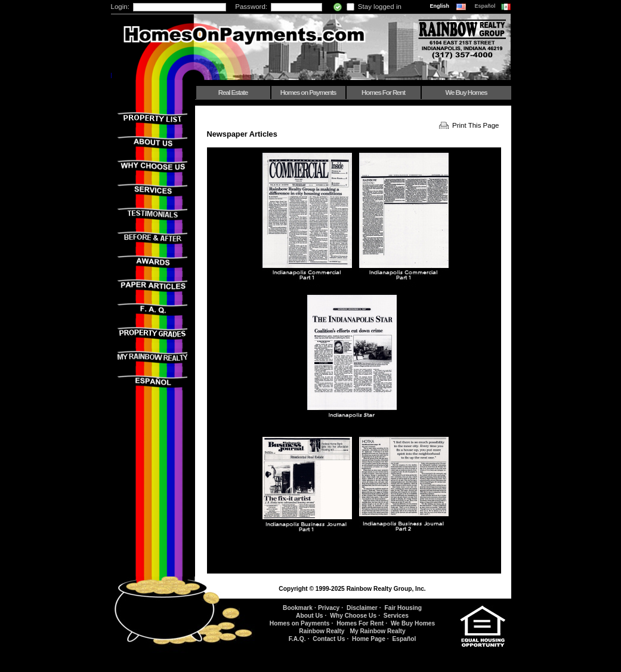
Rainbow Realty (321, 631)
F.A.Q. (297, 639)
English (440, 6)
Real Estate (233, 92)
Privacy (328, 608)
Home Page (368, 639)
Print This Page (475, 125)
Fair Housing (403, 608)
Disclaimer (362, 608)
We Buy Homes (466, 92)
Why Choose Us (353, 615)
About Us (309, 615)
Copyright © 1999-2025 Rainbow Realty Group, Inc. (352, 588)
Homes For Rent (383, 92)
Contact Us (329, 639)
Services (396, 615)
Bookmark (298, 608)
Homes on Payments (308, 92)
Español (486, 6)
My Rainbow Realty (377, 631)
